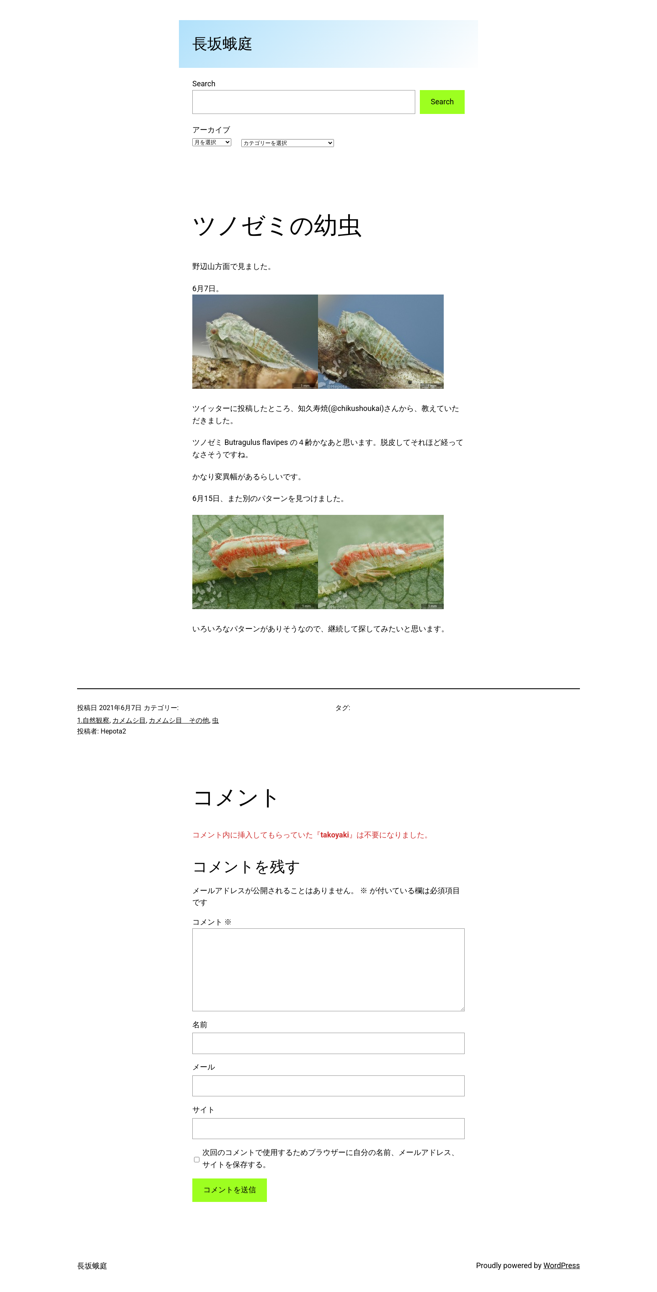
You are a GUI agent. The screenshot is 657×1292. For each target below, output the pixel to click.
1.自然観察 (93, 720)
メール (203, 1066)
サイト (203, 1109)
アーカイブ (211, 129)
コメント (212, 921)
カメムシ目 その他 (179, 720)
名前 (199, 1024)
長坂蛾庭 (222, 44)
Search (203, 83)
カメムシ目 (129, 720)
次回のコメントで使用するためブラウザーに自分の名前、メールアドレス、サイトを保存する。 (330, 1158)
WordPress (561, 1265)
